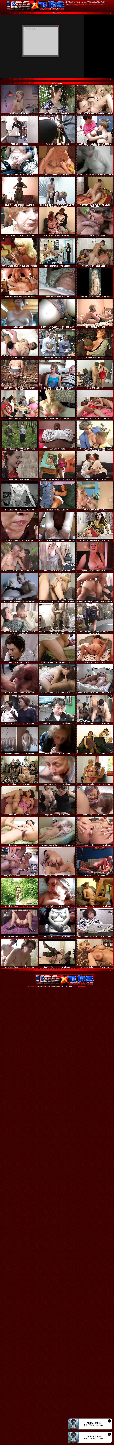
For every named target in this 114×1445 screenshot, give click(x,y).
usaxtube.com (33, 986)
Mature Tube (72, 4)
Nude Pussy (76, 5)
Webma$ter (82, 986)
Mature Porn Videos (82, 4)
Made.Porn (92, 4)
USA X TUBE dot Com (79, 1)
